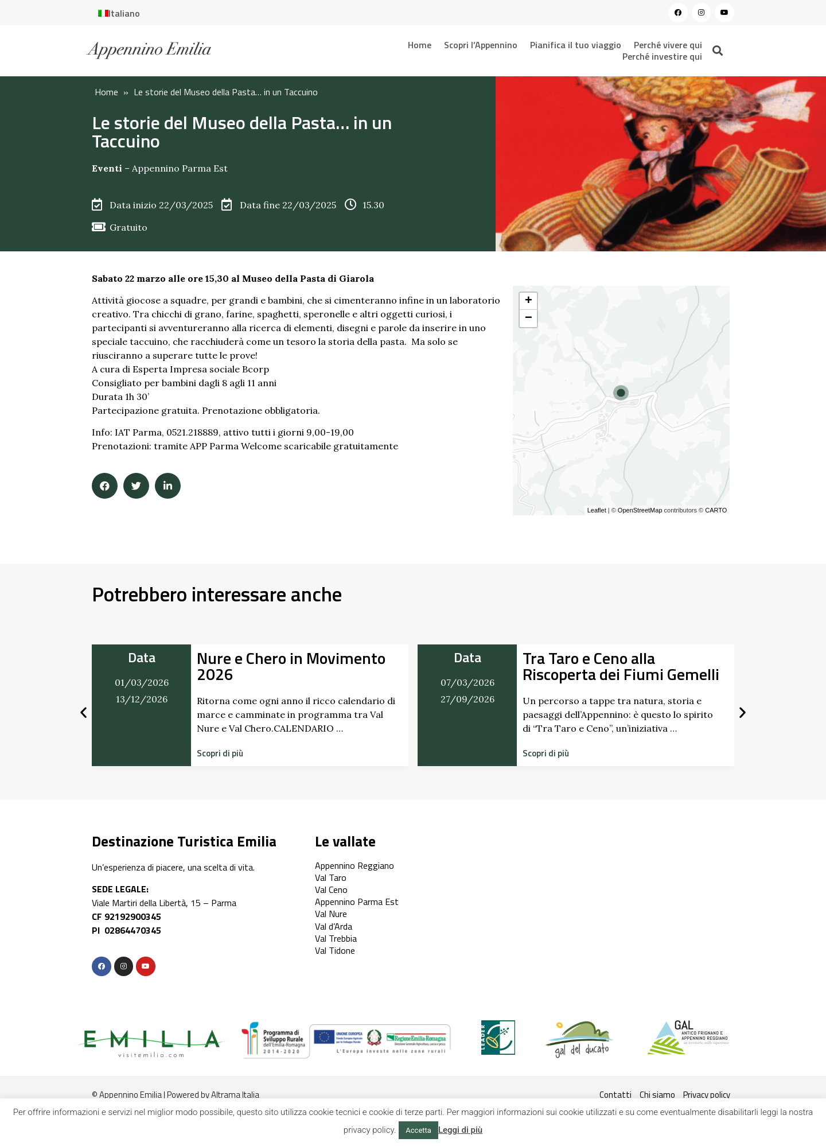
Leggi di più (460, 1130)
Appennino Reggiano (354, 865)
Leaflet (596, 510)
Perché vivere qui (668, 44)
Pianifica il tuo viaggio (575, 44)
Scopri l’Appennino (480, 44)
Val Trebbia (336, 938)
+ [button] (528, 301)
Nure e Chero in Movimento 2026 (291, 666)
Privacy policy (706, 1094)
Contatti (615, 1094)
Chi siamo (657, 1094)
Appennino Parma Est (180, 168)
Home (419, 44)
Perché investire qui (662, 56)
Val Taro (330, 877)
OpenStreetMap (640, 510)
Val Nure (331, 913)
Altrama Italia (235, 1094)
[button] (220, 753)
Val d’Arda (333, 926)
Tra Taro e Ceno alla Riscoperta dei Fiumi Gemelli (621, 666)
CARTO (716, 510)
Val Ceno (331, 889)
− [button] (528, 318)
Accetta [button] (418, 1130)
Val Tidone (335, 950)
